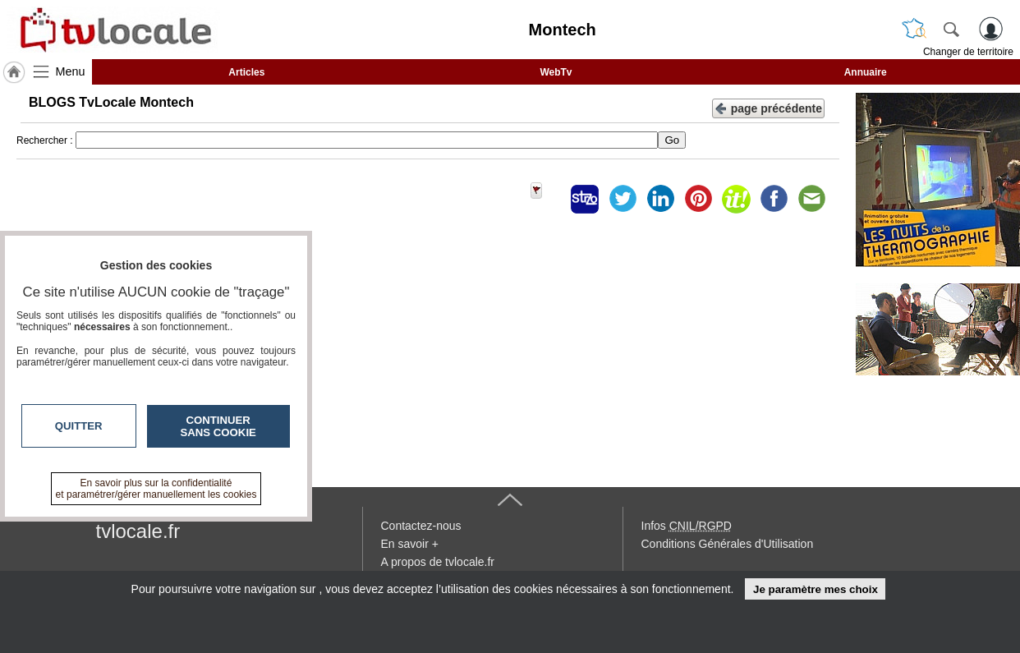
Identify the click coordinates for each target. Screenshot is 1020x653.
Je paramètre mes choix (815, 589)
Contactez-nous (421, 525)
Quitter (79, 426)
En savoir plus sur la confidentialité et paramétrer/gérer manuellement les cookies (156, 488)
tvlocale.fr (138, 531)
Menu (70, 71)
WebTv (556, 72)
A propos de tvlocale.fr (438, 561)
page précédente (768, 107)
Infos (686, 525)
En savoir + (410, 543)
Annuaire (865, 72)
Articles (246, 72)
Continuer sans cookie (218, 426)
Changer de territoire (968, 51)
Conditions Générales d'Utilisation (727, 543)
